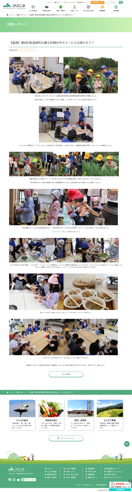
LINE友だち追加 (30, 480)
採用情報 (116, 11)
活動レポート (58, 2)
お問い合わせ (111, 474)
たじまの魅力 (33, 11)
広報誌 (115, 471)
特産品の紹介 (47, 11)
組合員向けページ (82, 2)
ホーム (50, 2)
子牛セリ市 (92, 471)
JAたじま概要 (71, 477)
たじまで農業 (70, 468)
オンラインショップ (69, 2)
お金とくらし (74, 11)
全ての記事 (66, 374)
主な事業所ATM (97, 2)
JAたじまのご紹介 (88, 11)
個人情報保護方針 (101, 485)
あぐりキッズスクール (27, 50)
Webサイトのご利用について (85, 485)
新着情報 (102, 11)
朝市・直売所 (61, 11)
